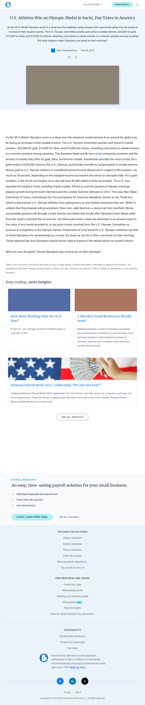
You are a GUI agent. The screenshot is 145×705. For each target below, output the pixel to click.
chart (99, 153)
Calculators (92, 4)
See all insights (73, 417)
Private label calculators (72, 636)
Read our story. (78, 667)
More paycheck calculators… (72, 561)
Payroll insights (72, 607)
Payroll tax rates (72, 584)
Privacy (67, 692)
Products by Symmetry (72, 642)
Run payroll (122, 4)
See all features (69, 517)
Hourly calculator (72, 543)
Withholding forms (72, 590)
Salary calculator (72, 537)
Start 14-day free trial (32, 517)
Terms (78, 692)
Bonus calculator (72, 549)
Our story (73, 648)
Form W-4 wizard (72, 555)
